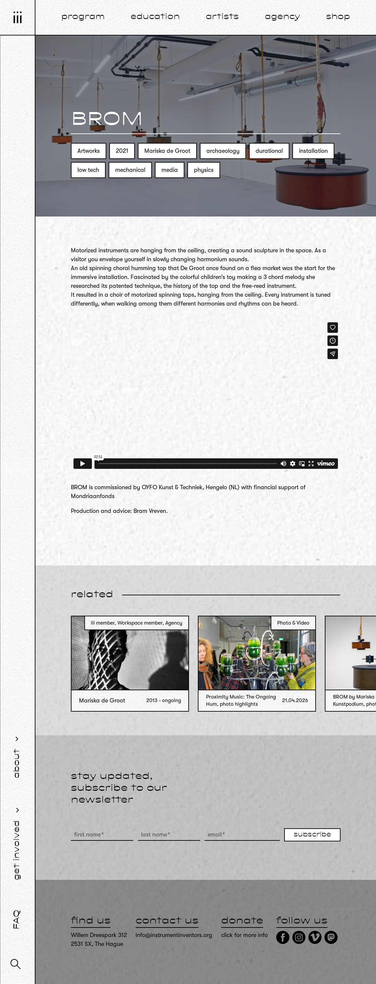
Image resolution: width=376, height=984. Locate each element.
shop (338, 17)
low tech (88, 170)
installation (313, 151)
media (169, 170)
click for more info (244, 935)
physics (204, 170)
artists (222, 17)
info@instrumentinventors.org (174, 935)
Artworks (88, 151)
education (155, 17)
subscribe (312, 835)
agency (282, 17)
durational (269, 151)
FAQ (17, 919)
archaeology (223, 151)
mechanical (130, 170)
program (83, 17)
